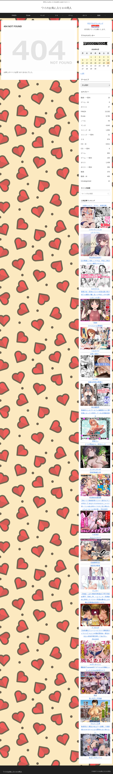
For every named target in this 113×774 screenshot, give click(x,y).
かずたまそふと (95, 664)
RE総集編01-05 (95, 472)
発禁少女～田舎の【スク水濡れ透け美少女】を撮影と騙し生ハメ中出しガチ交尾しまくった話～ (95, 294)
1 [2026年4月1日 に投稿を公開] (91, 57)
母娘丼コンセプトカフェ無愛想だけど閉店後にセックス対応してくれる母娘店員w (95, 413)
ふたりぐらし (95, 232)
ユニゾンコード (95, 537)
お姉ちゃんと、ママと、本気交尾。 (95, 205)
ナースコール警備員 (95, 326)
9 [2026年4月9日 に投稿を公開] (95, 60)
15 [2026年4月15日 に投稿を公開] (91, 63)
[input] (95, 194)
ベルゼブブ (95, 351)
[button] (108, 194)
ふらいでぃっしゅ (95, 229)
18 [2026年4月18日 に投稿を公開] (104, 63)
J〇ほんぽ (95, 627)
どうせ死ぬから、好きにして (95, 444)
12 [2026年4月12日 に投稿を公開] (108, 60)
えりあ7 (95, 379)
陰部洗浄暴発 (95, 565)
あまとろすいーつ (95, 757)
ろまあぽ (95, 534)
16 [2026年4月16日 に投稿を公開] (95, 63)
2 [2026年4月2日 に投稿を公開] (95, 57)
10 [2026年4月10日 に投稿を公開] (99, 60)
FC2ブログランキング (95, 23)
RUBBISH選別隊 (95, 497)
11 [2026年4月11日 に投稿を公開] (104, 60)
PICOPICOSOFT (95, 257)
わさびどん (95, 289)
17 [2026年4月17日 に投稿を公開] (99, 63)
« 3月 (82, 73)
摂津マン (95, 441)
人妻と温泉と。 (95, 354)
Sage (95, 322)
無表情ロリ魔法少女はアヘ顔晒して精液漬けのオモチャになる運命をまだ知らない (95, 729)
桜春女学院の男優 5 (95, 382)
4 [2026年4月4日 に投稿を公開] (103, 57)
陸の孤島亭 (95, 407)
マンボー (95, 591)
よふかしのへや (95, 469)
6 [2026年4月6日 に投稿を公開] (82, 60)
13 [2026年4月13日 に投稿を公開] (83, 63)
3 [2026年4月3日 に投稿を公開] (99, 57)
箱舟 (95, 695)
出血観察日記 (95, 562)
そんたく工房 (95, 723)
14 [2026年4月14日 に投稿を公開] (87, 63)
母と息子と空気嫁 (95, 698)
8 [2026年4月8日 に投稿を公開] (91, 60)
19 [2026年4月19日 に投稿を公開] (108, 63)
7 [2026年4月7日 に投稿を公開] (86, 60)
